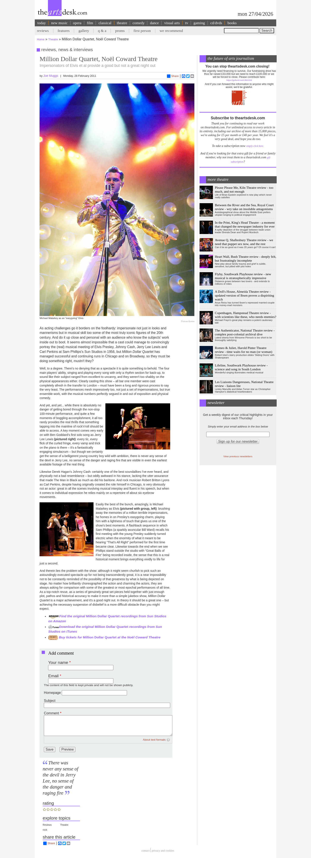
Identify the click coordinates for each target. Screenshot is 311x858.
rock (45, 829)
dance (154, 23)
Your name (58, 662)
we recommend (171, 30)
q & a (102, 30)
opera (77, 23)
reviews (43, 30)
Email (53, 676)
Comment (51, 713)
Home (40, 39)
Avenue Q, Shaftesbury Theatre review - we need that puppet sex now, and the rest (244, 242)
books (231, 23)
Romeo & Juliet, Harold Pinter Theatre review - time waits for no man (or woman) (243, 350)
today (41, 23)
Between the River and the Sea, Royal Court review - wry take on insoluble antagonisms (244, 207)
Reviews (47, 824)
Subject (49, 700)
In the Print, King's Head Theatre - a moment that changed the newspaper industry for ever (245, 224)
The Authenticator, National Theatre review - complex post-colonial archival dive (245, 332)
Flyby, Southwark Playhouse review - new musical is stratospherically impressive (243, 276)
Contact (145, 850)
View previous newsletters (237, 456)
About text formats (154, 739)
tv (186, 23)
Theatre (53, 39)
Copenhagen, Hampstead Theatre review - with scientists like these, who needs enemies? (245, 315)
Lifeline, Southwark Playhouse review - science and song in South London (241, 367)
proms (120, 30)
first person (142, 30)
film (90, 23)
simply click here (254, 146)
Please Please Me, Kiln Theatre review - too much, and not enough (244, 189)
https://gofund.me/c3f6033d (239, 80)
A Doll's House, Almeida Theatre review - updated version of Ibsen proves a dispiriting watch (244, 295)
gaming (199, 23)
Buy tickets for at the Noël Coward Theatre (104, 637)
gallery (83, 30)
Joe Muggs (50, 75)
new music (59, 23)
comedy (139, 23)
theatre (122, 23)
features (64, 30)
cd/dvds (216, 23)
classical (104, 23)
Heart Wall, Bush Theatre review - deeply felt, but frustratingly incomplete (245, 258)
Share (173, 76)
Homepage (52, 693)
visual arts (172, 23)
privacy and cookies (163, 850)
